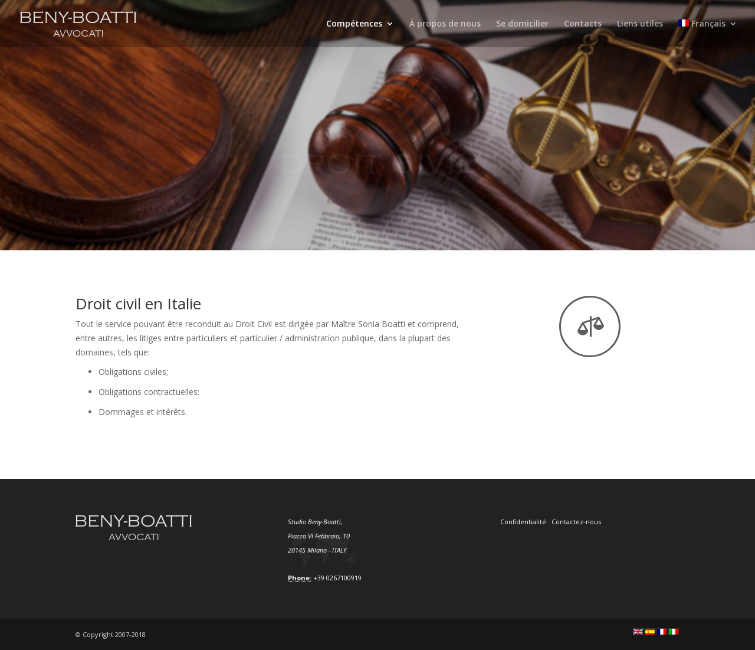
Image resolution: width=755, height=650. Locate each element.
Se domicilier (522, 24)
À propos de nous (445, 24)
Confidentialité (523, 521)
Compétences (354, 24)
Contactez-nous (576, 521)
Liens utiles (640, 24)
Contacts (583, 24)
